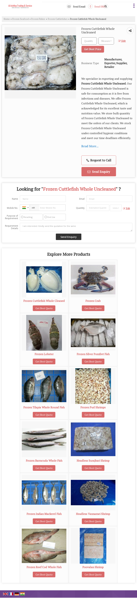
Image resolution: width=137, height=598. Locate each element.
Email (82, 198)
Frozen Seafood (20, 19)
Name (15, 198)
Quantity (80, 207)
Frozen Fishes (38, 19)
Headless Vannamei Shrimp (93, 514)
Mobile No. (12, 207)
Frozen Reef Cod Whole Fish (44, 567)
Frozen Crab (93, 301)
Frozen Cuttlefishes (58, 19)
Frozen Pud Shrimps (93, 407)
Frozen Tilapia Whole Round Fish (44, 407)
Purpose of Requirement (11, 217)
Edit (122, 41)
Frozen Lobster (44, 354)
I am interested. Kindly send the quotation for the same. (76, 227)
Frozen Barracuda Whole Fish (44, 460)
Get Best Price (92, 49)
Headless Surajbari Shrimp (93, 460)
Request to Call (99, 160)
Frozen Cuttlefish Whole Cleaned (44, 301)
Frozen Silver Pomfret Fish (93, 354)
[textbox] (106, 41)
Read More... (89, 146)
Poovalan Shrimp (93, 567)
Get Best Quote (44, 308)
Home (7, 19)
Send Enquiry (98, 172)
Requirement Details (11, 227)
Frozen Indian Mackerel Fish (44, 514)
